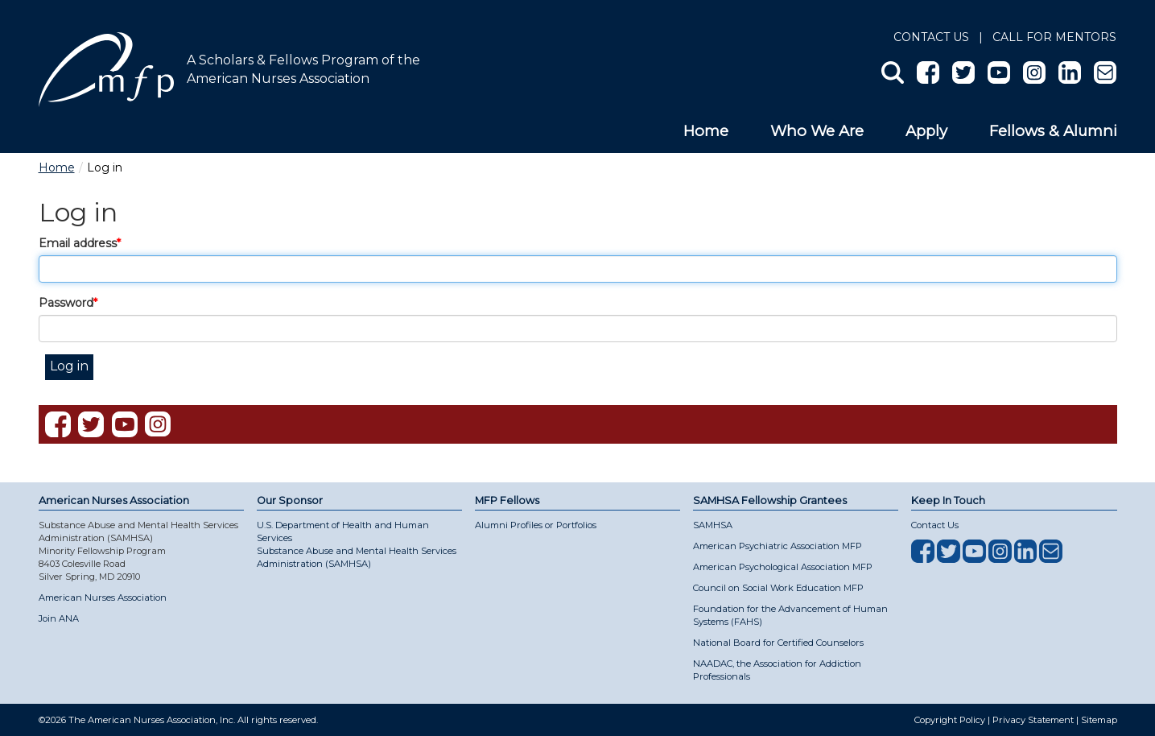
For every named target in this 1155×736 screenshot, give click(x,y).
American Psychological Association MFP (782, 567)
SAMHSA (712, 525)
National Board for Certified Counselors (778, 642)
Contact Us (931, 37)
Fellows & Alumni (1053, 131)
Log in (69, 366)
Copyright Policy (949, 720)
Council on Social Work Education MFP (778, 587)
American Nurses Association (103, 597)
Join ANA (59, 618)
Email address (78, 243)
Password (66, 303)
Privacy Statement (1033, 720)
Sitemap (1099, 720)
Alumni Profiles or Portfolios (535, 525)
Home (705, 131)
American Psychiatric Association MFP (777, 546)
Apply (926, 131)
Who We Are (817, 131)
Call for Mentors (1054, 37)
